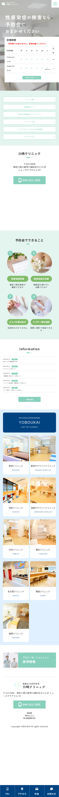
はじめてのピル (29, 153)
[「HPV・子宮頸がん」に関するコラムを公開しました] (29, 431)
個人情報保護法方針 (29, 769)
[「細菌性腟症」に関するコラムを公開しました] (29, 404)
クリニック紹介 (29, 100)
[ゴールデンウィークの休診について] (29, 392)
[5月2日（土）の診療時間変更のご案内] (29, 379)
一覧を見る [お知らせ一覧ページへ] (29, 448)
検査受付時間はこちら (32, 76)
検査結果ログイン (29, 111)
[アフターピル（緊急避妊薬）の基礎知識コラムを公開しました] (29, 418)
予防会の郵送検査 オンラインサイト (29, 123)
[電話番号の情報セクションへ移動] (7, 791)
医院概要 (29, 761)
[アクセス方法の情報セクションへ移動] (22, 791)
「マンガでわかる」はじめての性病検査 (29, 143)
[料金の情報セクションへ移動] (37, 791)
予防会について (29, 765)
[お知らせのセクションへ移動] (51, 791)
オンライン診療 (29, 133)
